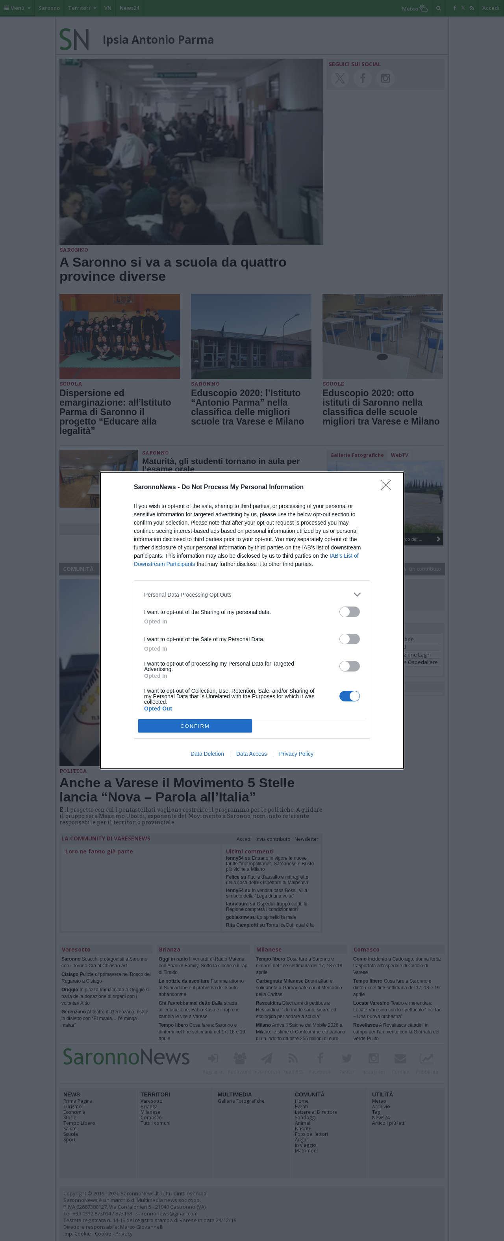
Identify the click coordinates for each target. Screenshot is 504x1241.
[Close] (388, 487)
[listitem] (252, 594)
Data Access (251, 754)
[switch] (349, 612)
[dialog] (252, 620)
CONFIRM (195, 726)
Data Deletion (207, 754)
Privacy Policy (296, 754)
